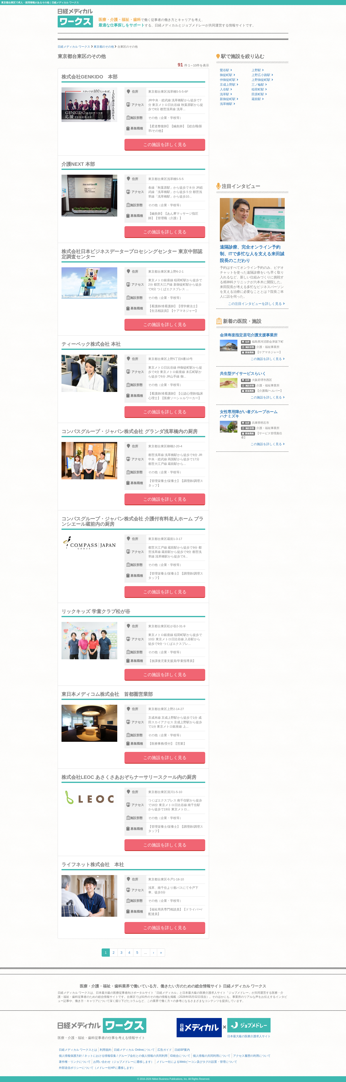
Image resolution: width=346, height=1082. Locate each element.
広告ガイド (164, 1049)
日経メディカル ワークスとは (78, 1049)
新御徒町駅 (229, 99)
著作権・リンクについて (75, 1061)
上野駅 (258, 70)
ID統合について (180, 1055)
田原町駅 (259, 94)
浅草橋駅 (227, 104)
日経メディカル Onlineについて (134, 1049)
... (145, 952)
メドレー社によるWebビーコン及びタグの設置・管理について (196, 1061)
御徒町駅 (227, 75)
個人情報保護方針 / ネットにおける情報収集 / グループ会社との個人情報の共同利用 (113, 1055)
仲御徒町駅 (229, 80)
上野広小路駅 (262, 75)
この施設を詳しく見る (164, 144)
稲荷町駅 (259, 89)
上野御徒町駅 (262, 80)
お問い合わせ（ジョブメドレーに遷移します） (123, 1061)
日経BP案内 (182, 1049)
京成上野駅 (229, 84)
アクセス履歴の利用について (252, 1055)
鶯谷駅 (226, 70)
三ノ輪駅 (259, 84)
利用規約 (105, 1049)
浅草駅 (226, 94)
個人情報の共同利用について (211, 1055)
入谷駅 (226, 89)
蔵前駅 (258, 99)
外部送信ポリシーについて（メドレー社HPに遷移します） (97, 1067)
